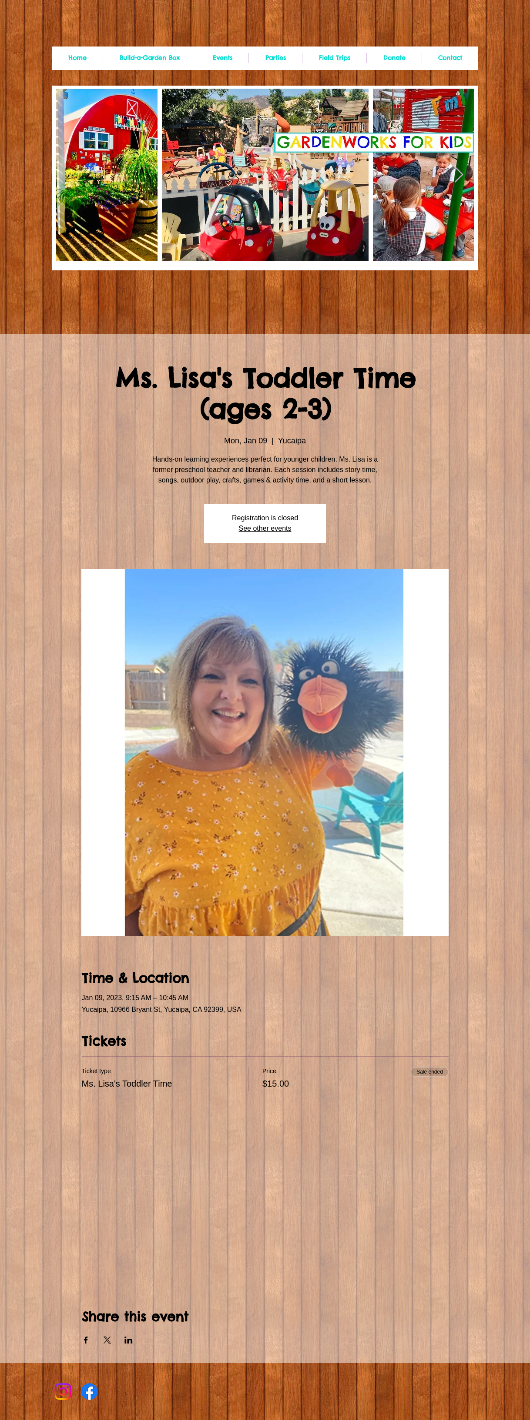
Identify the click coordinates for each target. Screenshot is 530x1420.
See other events (265, 528)
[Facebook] (89, 1391)
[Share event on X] (107, 1340)
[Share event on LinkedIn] (128, 1340)
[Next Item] (459, 174)
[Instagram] (63, 1391)
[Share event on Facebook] (86, 1340)
